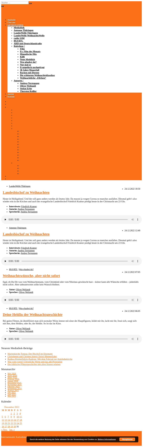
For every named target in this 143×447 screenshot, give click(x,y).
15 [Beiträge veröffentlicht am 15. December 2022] (12, 420)
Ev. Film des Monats (30, 51)
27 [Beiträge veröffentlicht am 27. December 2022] (6, 426)
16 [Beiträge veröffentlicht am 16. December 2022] (15, 420)
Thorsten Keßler (28, 91)
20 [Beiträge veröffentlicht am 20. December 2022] (6, 423)
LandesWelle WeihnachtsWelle (29, 35)
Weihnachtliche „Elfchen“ (33, 78)
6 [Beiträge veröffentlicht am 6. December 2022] (5, 417)
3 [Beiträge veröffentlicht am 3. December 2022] (17, 413)
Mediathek (19, 27)
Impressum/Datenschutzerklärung (17, 439)
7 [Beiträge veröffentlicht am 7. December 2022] (8, 417)
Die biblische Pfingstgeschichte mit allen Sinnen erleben (33, 364)
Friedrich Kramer (29, 206)
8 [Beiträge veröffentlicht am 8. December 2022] (11, 417)
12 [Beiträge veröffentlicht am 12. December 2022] (3, 420)
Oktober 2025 (13, 387)
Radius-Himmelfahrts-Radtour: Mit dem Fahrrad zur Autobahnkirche (39, 359)
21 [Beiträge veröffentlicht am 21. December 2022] (9, 423)
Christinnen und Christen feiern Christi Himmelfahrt (32, 356)
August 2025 (13, 390)
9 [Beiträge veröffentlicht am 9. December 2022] (14, 417)
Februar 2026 (13, 379)
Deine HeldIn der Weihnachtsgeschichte (32, 315)
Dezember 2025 (14, 383)
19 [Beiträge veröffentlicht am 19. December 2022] (3, 423)
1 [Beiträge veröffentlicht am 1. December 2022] (11, 413)
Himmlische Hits (28, 54)
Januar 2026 (12, 381)
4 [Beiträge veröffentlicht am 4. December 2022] (20, 413)
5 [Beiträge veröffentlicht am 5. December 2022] (2, 417)
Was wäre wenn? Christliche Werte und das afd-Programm (34, 361)
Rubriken (18, 46)
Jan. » (12, 429)
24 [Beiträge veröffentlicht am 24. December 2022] (18, 423)
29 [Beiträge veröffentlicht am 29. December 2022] (12, 426)
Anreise (10, 94)
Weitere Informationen (107, 439)
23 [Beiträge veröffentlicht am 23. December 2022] (15, 423)
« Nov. (4, 429)
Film (22, 49)
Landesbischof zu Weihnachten (26, 192)
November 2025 (14, 385)
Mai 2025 (11, 396)
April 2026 (12, 375)
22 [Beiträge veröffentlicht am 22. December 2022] (12, 423)
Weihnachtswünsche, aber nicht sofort (31, 276)
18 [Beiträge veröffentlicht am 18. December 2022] (21, 420)
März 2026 (12, 377)
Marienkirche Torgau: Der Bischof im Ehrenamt (30, 354)
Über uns (11, 22)
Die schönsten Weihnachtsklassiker (37, 75)
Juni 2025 (11, 394)
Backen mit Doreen (29, 72)
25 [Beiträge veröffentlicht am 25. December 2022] (21, 423)
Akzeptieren (127, 439)
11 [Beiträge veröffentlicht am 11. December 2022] (21, 417)
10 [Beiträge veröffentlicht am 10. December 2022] (18, 417)
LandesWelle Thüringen (26, 33)
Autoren (18, 80)
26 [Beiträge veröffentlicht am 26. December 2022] (3, 426)
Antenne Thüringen (23, 30)
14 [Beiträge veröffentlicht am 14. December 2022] (9, 420)
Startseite (11, 20)
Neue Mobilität (27, 59)
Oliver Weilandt (28, 86)
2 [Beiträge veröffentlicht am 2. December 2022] (14, 413)
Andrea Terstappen (29, 83)
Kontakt (11, 97)
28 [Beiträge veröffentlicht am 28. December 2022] (9, 426)
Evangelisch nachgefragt (32, 67)
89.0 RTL (18, 41)
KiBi (22, 57)
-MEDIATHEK (15, 25)
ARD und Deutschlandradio (28, 43)
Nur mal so (25, 64)
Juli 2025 (11, 392)
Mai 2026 (11, 373)
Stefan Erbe (26, 88)
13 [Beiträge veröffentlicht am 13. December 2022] (6, 420)
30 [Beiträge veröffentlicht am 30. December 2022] (15, 426)
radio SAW (19, 38)
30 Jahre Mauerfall (29, 70)
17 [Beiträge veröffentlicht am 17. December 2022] (18, 420)
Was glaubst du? (28, 62)
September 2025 (14, 388)
